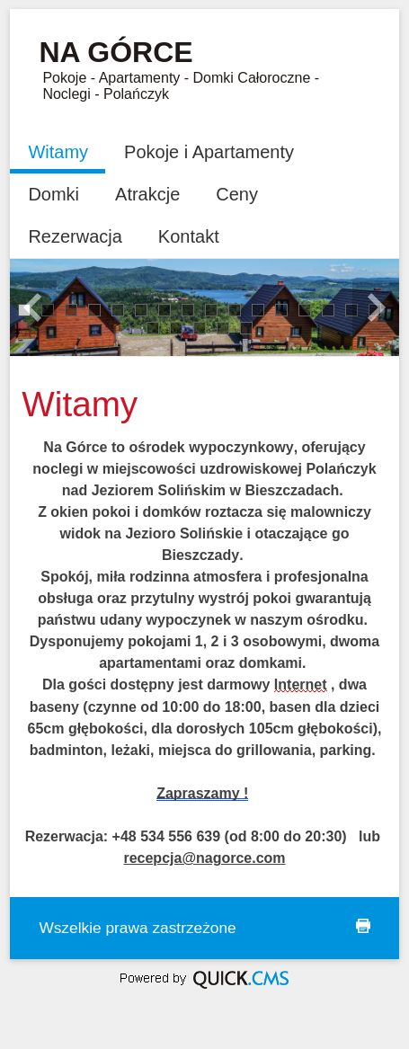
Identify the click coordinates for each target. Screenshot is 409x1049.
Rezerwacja (74, 236)
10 (234, 309)
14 (328, 309)
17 (152, 327)
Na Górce (115, 52)
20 (222, 327)
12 (281, 309)
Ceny (237, 194)
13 (304, 309)
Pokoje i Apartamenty (209, 152)
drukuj (363, 926)
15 (351, 309)
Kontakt (188, 236)
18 (176, 327)
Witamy (58, 152)
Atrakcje (147, 194)
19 (199, 327)
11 (257, 309)
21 (246, 327)
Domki (53, 194)
